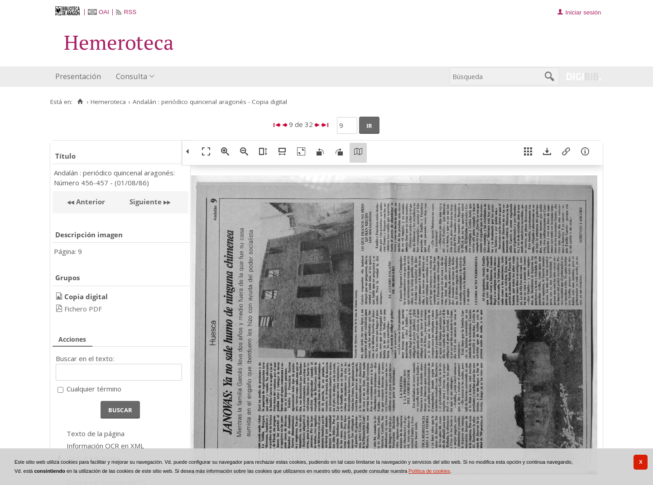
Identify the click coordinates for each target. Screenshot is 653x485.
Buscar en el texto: (85, 358)
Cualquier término (94, 388)
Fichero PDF (83, 308)
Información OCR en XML (105, 445)
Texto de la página (96, 433)
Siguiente (145, 201)
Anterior (89, 201)
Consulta (131, 76)
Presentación (78, 76)
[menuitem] (80, 76)
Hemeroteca (108, 102)
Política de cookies (429, 471)
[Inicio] (80, 102)
